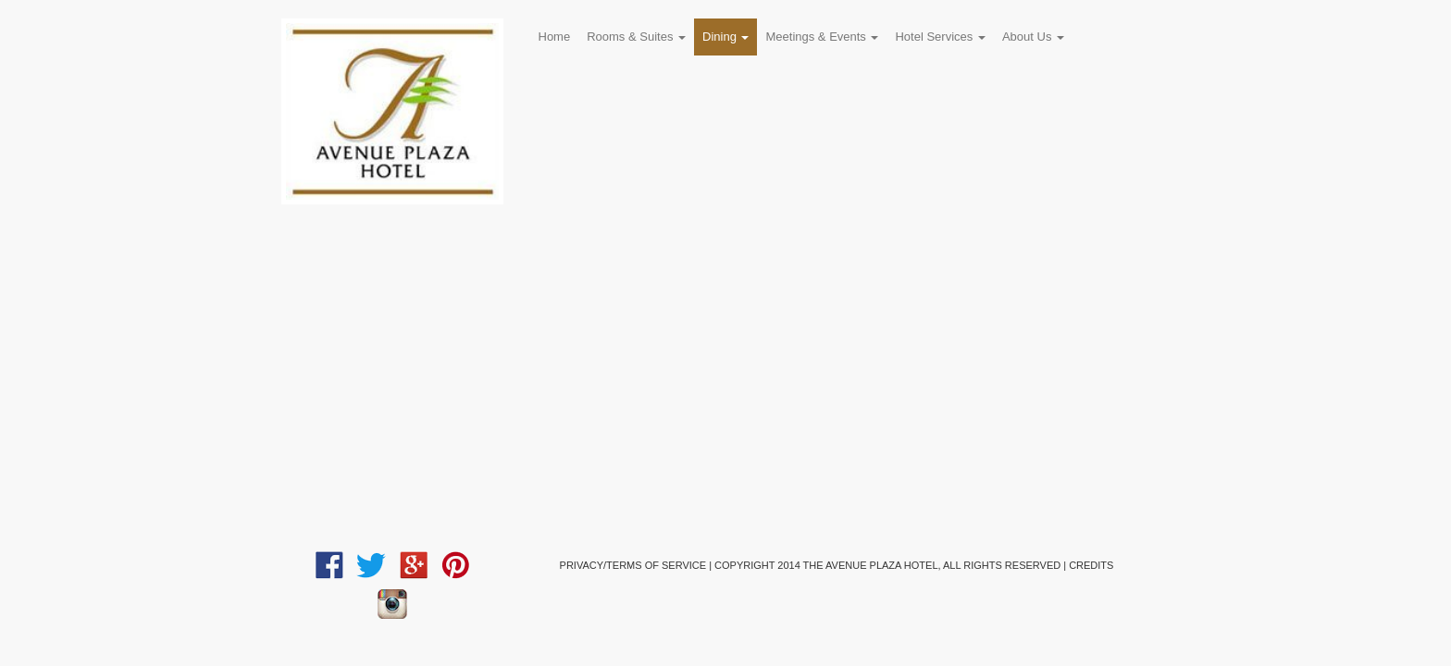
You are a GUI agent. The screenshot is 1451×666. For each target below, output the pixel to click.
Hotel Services (940, 36)
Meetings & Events (821, 36)
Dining (725, 36)
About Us (1033, 36)
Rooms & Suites (636, 36)
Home (555, 36)
